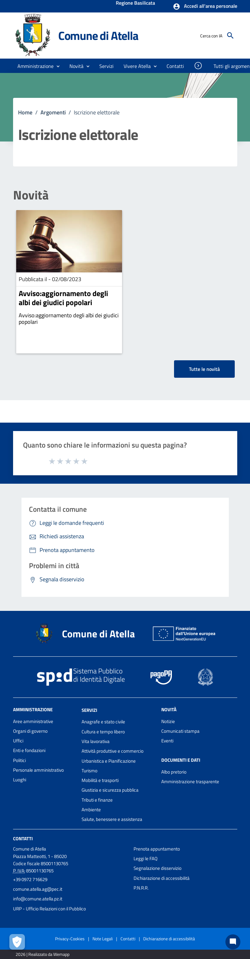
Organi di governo (30, 731)
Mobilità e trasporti (100, 780)
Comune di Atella (98, 35)
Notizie (168, 721)
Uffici (18, 740)
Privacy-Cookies (70, 938)
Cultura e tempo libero (103, 731)
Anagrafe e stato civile (103, 721)
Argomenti (53, 112)
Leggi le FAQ (146, 858)
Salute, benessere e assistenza (112, 819)
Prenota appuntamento (157, 848)
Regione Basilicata (135, 3)
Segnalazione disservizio (158, 868)
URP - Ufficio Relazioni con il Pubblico (49, 908)
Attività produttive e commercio (113, 751)
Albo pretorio (173, 771)
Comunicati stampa (180, 731)
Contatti (23, 838)
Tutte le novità (204, 369)
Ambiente (91, 809)
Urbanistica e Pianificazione (109, 761)
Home (25, 112)
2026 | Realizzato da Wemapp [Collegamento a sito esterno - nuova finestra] (42, 954)
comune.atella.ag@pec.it (37, 889)
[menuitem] (175, 66)
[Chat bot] (233, 942)
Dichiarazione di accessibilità (162, 878)
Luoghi (19, 779)
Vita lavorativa (96, 741)
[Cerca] (230, 35)
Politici (19, 760)
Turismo (89, 770)
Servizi (89, 709)
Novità (31, 195)
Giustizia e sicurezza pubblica (110, 790)
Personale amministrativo (38, 770)
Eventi (167, 740)
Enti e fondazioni (29, 750)
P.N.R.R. (141, 887)
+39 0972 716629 (30, 879)
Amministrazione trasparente (190, 781)
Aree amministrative (33, 721)
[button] (205, 6)
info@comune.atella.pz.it (37, 898)
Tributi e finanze (97, 799)
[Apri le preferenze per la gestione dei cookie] (17, 942)
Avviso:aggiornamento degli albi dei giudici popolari (63, 298)
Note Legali (102, 938)
